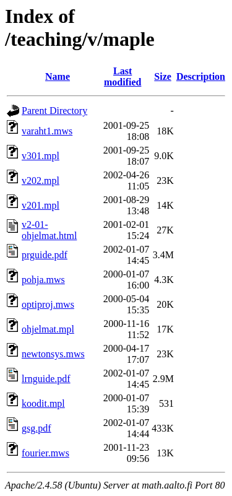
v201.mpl (40, 205)
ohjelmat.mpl (48, 329)
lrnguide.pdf (46, 378)
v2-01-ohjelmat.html (49, 230)
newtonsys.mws (53, 354)
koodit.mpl (43, 403)
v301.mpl (40, 155)
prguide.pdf (44, 255)
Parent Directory (54, 110)
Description (200, 76)
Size (162, 76)
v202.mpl (40, 180)
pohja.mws (43, 279)
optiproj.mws (48, 304)
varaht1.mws (47, 131)
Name (57, 76)
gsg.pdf (36, 428)
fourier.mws (45, 453)
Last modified (122, 76)
